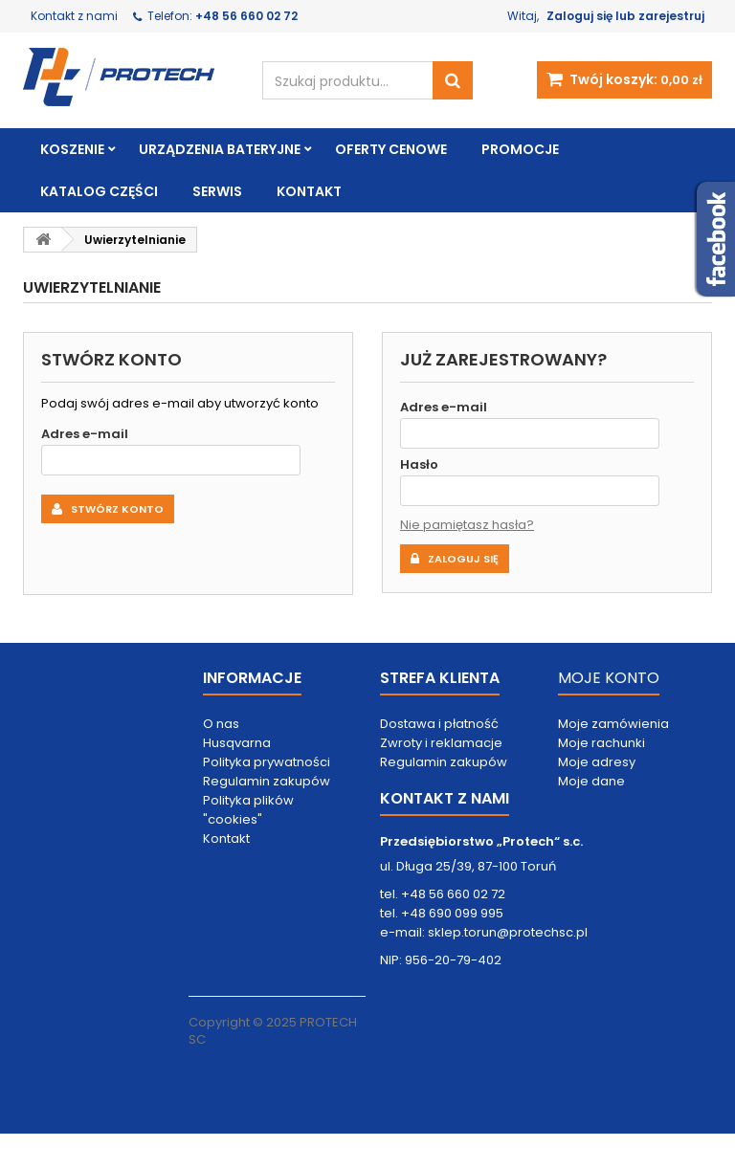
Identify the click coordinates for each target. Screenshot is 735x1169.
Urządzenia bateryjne (220, 149)
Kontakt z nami (74, 16)
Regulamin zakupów (266, 781)
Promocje (520, 149)
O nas (221, 724)
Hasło (419, 464)
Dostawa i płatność (439, 724)
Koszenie (72, 149)
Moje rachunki (601, 743)
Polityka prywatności (266, 762)
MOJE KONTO (608, 678)
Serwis (217, 191)
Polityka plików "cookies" (248, 809)
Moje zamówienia (613, 724)
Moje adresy (596, 762)
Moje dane (591, 781)
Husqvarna (237, 743)
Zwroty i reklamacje (441, 743)
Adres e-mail (84, 434)
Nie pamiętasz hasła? (467, 525)
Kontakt (309, 191)
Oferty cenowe (391, 149)
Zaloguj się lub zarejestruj (625, 16)
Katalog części (99, 191)
